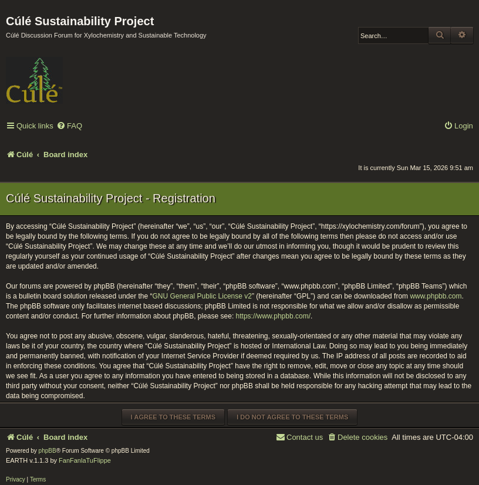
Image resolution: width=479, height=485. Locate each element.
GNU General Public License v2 (202, 296)
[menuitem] (69, 126)
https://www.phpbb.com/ (273, 316)
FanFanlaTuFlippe (85, 460)
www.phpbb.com (435, 296)
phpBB (47, 450)
